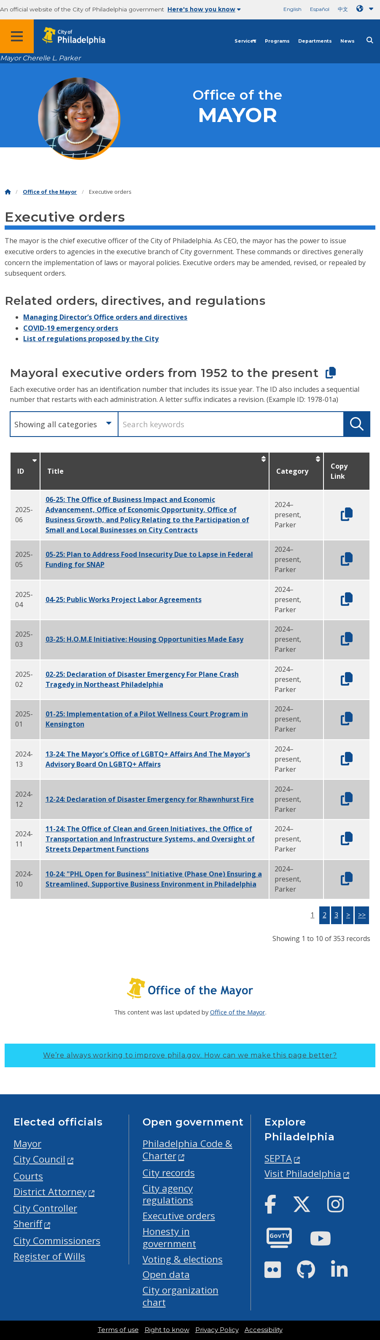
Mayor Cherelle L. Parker (40, 58)
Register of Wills (49, 1256)
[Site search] (370, 40)
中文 (343, 9)
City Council (39, 1159)
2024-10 (24, 879)
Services (245, 41)
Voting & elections (183, 1259)
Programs (277, 41)
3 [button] (336, 915)
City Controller (45, 1208)
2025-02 (24, 679)
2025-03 (24, 639)
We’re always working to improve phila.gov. (190, 1055)
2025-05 (24, 559)
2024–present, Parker (288, 514)
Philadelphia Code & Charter (187, 1149)
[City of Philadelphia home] (78, 36)
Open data (166, 1274)
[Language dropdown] (366, 9)
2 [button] (324, 915)
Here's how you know (204, 9)
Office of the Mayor (50, 191)
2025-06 (24, 514)
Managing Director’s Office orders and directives (105, 317)
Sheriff (27, 1223)
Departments (315, 41)
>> (362, 915)
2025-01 (24, 719)
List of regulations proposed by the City (91, 338)
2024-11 (24, 839)
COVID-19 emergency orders (70, 328)
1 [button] (312, 915)
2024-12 (24, 799)
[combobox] (64, 424)
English (292, 9)
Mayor (27, 1143)
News (347, 41)
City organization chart (180, 1296)
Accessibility (264, 1330)
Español (319, 9)
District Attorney (49, 1191)
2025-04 (24, 599)
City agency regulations (168, 1194)
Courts (28, 1176)
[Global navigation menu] (17, 36)
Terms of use (118, 1330)
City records (169, 1172)
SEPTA (278, 1158)
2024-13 (24, 759)
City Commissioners (56, 1240)
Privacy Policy (217, 1330)
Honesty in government (169, 1237)
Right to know (167, 1330)
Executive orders (179, 1215)
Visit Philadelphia (302, 1173)
